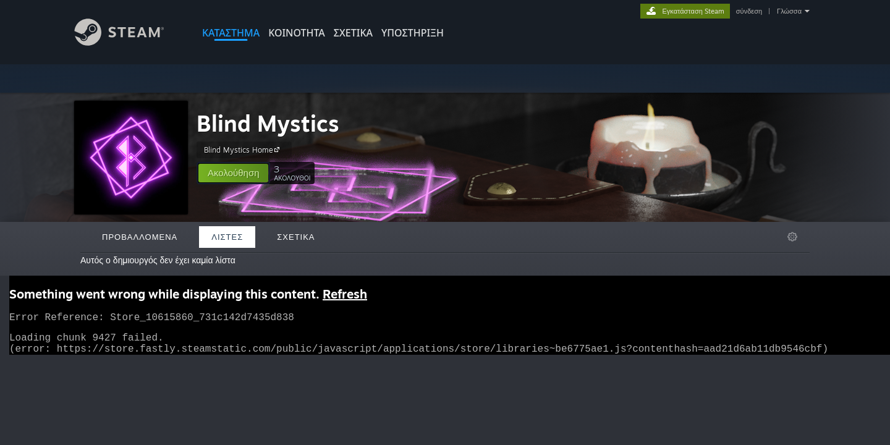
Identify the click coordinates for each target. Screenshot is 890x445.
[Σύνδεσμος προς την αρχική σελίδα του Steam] (128, 42)
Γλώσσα (789, 11)
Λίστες (227, 237)
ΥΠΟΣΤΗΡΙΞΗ (412, 33)
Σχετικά (353, 33)
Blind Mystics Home (243, 150)
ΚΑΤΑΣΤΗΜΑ (231, 33)
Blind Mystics (268, 123)
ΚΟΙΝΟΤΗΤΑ (296, 33)
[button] (233, 173)
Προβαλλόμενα (139, 237)
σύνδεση (749, 11)
